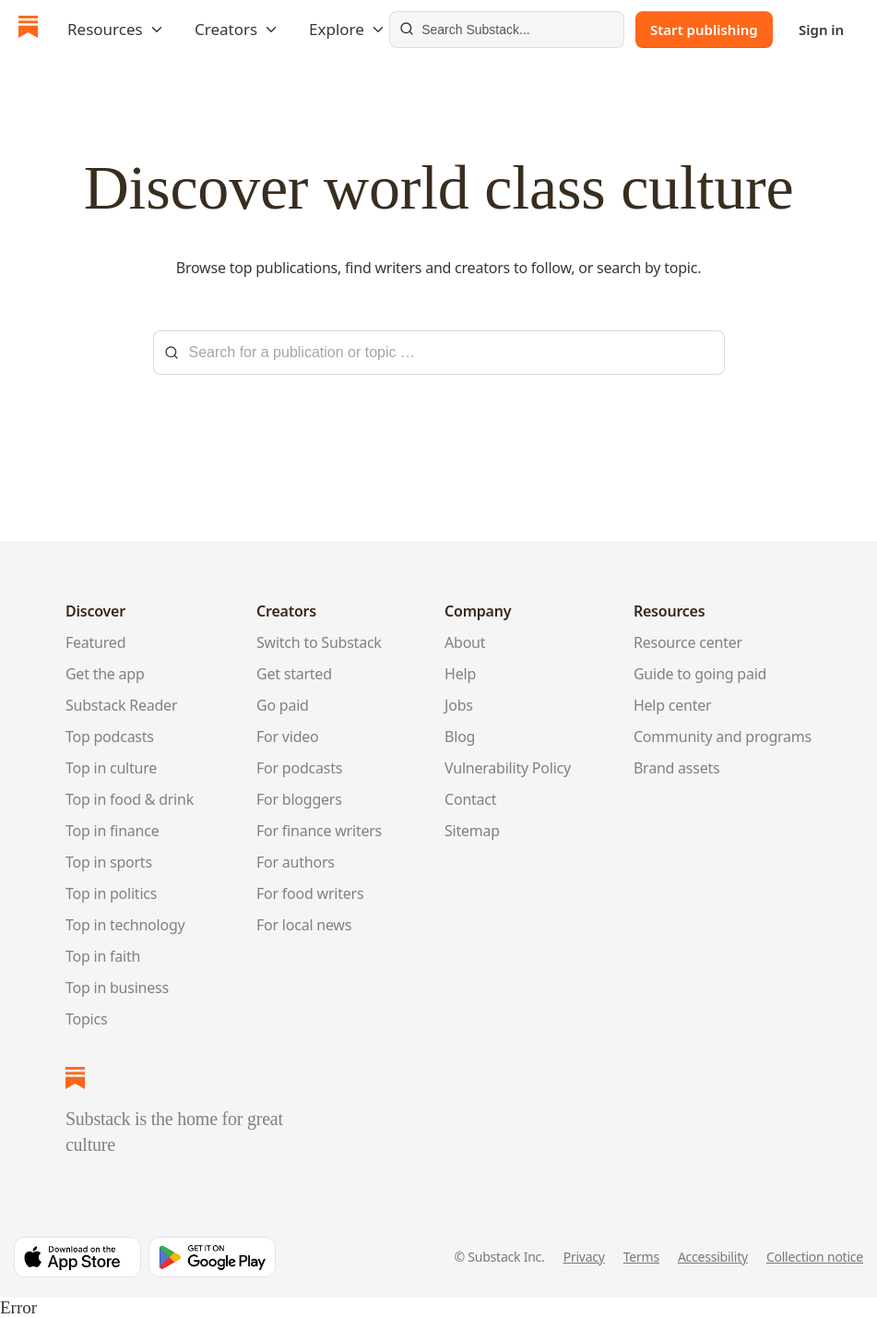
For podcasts (299, 768)
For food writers (309, 893)
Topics (86, 1019)
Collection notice (814, 1256)
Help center (673, 705)
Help (460, 674)
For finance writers (319, 831)
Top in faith (102, 956)
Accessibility (713, 1256)
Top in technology (125, 925)
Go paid (282, 705)
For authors (295, 862)
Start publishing (704, 29)
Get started (294, 674)
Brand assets (677, 768)
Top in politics (111, 893)
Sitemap (472, 831)
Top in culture (111, 768)
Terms (641, 1256)
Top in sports (108, 862)
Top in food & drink (129, 799)
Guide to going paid (700, 674)
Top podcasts (109, 736)
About (464, 642)
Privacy (584, 1256)
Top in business (117, 987)
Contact (470, 799)
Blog (459, 736)
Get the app (105, 674)
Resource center (688, 642)
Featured (95, 642)
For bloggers (299, 799)
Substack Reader (121, 705)
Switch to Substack (319, 642)
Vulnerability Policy (507, 768)
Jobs (458, 705)
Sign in (821, 29)
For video (287, 736)
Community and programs (723, 736)
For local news (303, 925)
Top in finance (112, 831)
